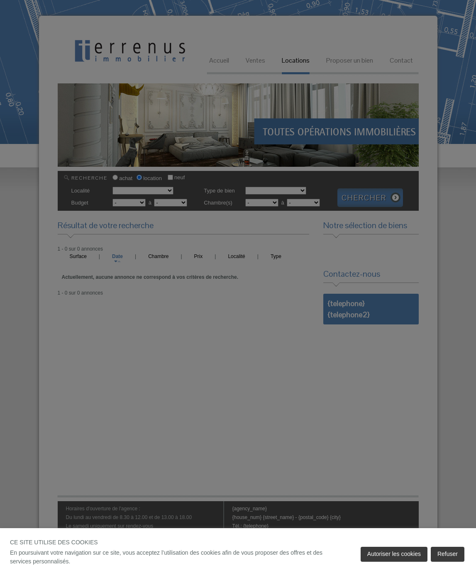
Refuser (447, 554)
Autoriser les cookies (394, 554)
